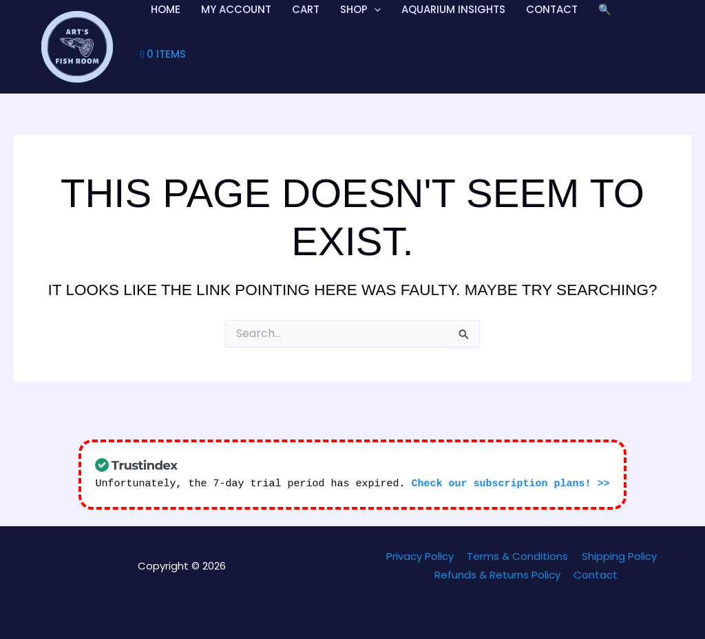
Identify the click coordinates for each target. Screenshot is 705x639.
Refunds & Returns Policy (499, 574)
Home (165, 9)
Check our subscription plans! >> (511, 483)
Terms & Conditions (517, 556)
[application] (374, 9)
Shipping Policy (615, 556)
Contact (552, 9)
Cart (305, 9)
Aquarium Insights (453, 9)
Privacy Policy (422, 556)
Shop (360, 9)
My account (236, 9)
